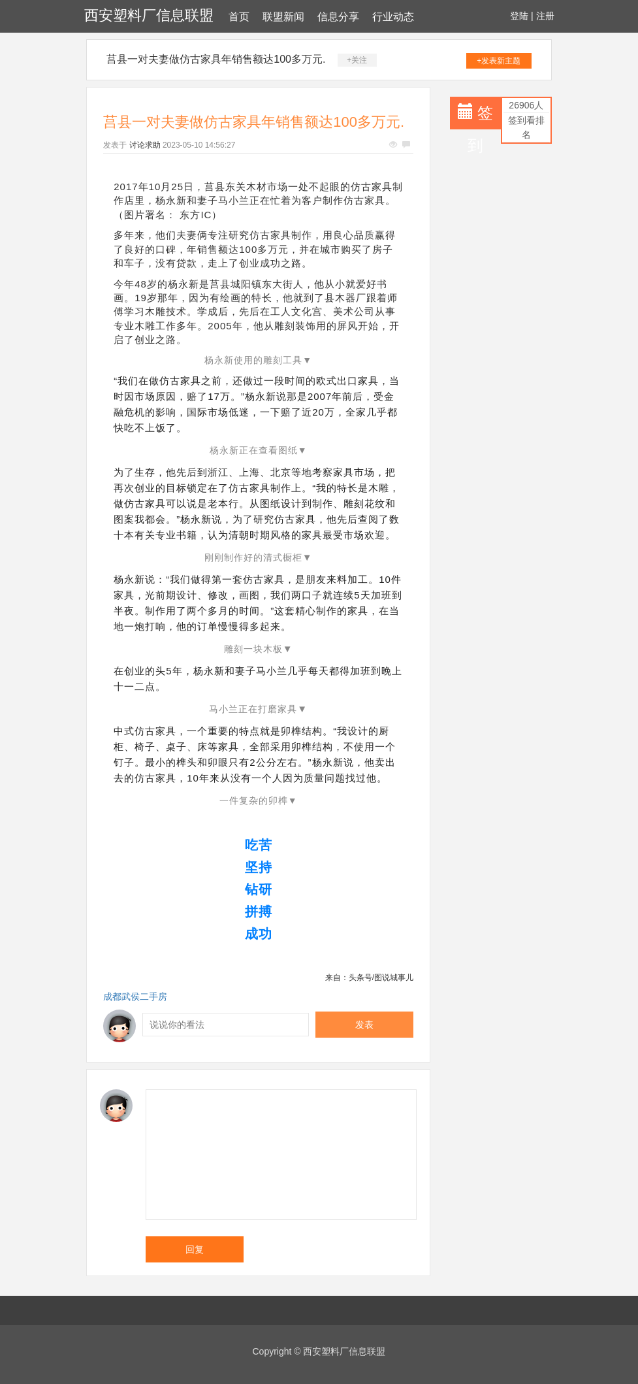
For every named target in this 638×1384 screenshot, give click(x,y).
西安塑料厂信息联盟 (149, 15)
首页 (239, 16)
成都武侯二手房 (135, 996)
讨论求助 (145, 145)
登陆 (519, 15)
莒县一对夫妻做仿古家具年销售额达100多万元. (215, 59)
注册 (545, 15)
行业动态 (393, 16)
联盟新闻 (283, 16)
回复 (194, 1249)
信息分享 (338, 16)
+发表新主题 (498, 60)
